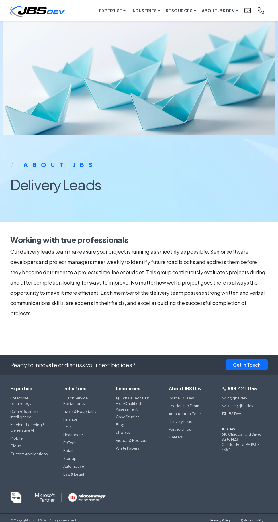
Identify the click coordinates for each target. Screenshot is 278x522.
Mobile (16, 438)
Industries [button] (144, 10)
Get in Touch (247, 365)
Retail (68, 450)
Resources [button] (179, 10)
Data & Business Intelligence (24, 414)
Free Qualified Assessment (135, 403)
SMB (67, 427)
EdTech (70, 442)
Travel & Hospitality (80, 411)
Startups (71, 458)
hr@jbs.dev (234, 398)
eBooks (123, 432)
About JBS (53, 164)
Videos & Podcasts (133, 440)
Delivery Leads (182, 421)
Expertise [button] (110, 10)
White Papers (127, 448)
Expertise (21, 388)
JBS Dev (231, 413)
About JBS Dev (185, 388)
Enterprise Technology (21, 401)
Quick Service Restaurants (75, 401)
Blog (120, 425)
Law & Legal (73, 474)
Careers (176, 437)
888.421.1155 (239, 388)
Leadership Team (184, 405)
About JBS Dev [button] (218, 10)
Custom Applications (29, 454)
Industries (75, 388)
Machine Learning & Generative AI (27, 428)
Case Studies (128, 417)
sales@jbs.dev (237, 405)
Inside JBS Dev (181, 398)
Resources (128, 388)
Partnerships (180, 429)
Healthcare (73, 434)
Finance (70, 419)
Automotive (73, 466)
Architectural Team (185, 413)
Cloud (15, 446)
